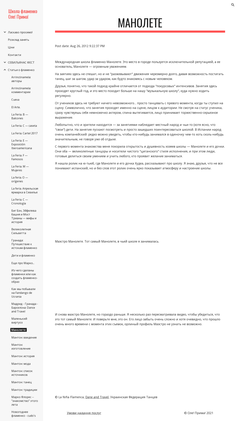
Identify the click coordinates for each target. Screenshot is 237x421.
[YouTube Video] (81, 204)
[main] (140, 24)
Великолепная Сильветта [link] (21, 231)
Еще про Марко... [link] (22, 263)
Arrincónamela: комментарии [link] (21, 90)
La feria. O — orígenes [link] (19, 179)
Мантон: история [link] (22, 356)
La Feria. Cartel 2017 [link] (24, 133)
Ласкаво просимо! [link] (20, 32)
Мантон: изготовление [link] (21, 346)
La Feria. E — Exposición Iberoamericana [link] (21, 144)
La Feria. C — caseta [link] (24, 126)
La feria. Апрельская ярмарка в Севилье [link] (24, 190)
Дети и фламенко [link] (23, 255)
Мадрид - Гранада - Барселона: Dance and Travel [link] (24, 307)
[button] (233, 5)
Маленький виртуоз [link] (19, 320)
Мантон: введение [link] (24, 337)
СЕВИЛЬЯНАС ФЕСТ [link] (21, 62)
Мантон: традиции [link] (24, 390)
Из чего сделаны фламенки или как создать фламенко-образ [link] (24, 276)
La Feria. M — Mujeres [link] (20, 168)
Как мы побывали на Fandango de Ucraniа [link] (23, 292)
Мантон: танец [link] (21, 382)
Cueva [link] (15, 99)
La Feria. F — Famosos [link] (19, 157)
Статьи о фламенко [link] (21, 70)
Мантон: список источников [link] (22, 373)
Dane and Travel (97, 397)
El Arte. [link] (15, 107)
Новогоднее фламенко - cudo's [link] (23, 414)
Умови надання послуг (84, 413)
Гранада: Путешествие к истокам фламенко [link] (24, 244)
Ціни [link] (11, 47)
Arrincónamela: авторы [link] (21, 79)
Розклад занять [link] (18, 40)
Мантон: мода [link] (21, 364)
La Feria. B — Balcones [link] (19, 116)
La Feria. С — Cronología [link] (19, 201)
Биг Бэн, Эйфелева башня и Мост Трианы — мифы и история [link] (23, 216)
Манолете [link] (18, 330)
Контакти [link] (14, 55)
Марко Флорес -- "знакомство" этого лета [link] (24, 401)
